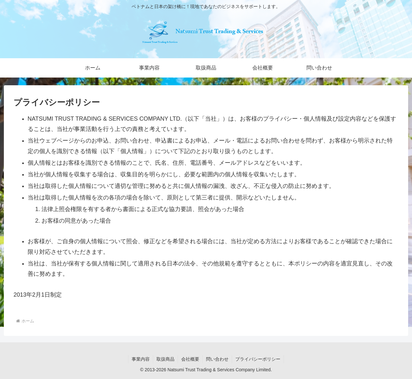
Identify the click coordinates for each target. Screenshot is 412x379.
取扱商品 (165, 359)
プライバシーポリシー (257, 359)
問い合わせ (217, 359)
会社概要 (190, 359)
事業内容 (141, 359)
